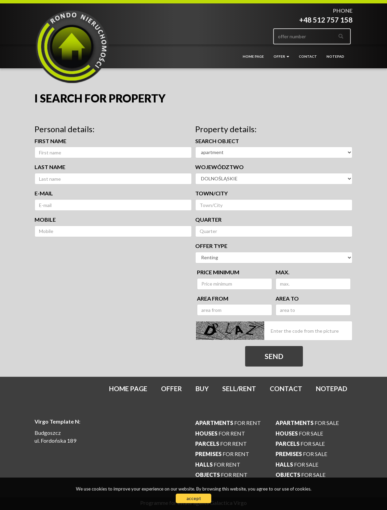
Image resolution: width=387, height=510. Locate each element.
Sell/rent (239, 388)
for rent (228, 422)
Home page (253, 56)
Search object (217, 141)
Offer (171, 388)
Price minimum (218, 272)
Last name (50, 167)
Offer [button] (281, 56)
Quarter (208, 219)
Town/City (211, 193)
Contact (308, 56)
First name (50, 141)
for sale (307, 422)
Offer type (211, 246)
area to (287, 298)
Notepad (335, 56)
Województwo (219, 167)
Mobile (45, 219)
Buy (202, 388)
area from (212, 298)
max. (283, 272)
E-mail (44, 193)
